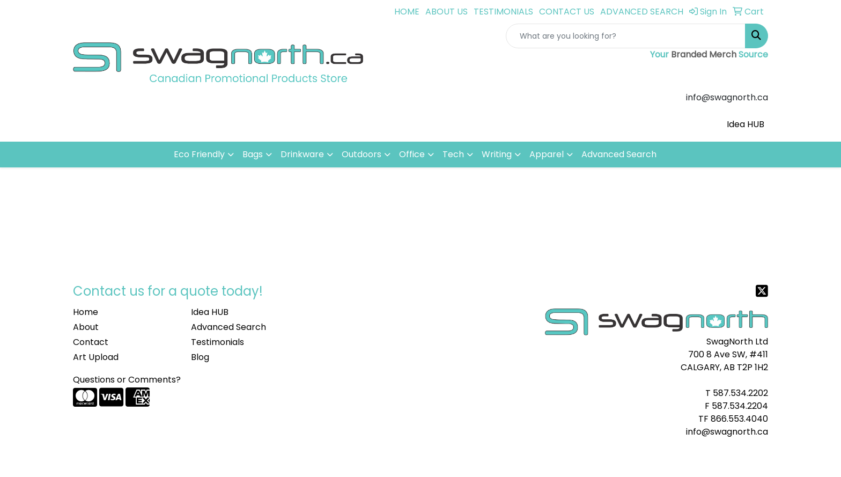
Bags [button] (252, 154)
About (86, 327)
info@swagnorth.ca (727, 431)
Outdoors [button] (361, 154)
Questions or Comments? (127, 379)
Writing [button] (497, 154)
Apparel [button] (546, 154)
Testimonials (217, 342)
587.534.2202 (740, 393)
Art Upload (96, 357)
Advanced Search (618, 154)
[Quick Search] (626, 36)
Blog (200, 357)
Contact (90, 342)
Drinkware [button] (302, 154)
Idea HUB (745, 124)
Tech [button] (453, 154)
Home (85, 312)
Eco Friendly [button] (199, 154)
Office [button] (412, 154)
